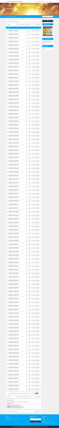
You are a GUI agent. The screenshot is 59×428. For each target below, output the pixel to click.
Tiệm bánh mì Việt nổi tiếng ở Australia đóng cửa (16, 135)
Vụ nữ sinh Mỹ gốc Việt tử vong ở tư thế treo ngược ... (17, 338)
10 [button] (35, 24)
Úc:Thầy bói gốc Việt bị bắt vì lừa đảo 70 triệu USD (16, 178)
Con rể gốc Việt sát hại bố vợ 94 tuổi (14, 276)
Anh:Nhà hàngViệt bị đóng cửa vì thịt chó (15, 280)
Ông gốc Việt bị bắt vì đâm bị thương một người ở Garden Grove (18, 381)
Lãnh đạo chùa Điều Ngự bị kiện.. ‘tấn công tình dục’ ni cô (17, 298)
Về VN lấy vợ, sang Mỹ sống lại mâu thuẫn (15, 70)
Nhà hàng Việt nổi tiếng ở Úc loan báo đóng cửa (16, 251)
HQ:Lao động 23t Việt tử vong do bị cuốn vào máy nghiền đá (18, 59)
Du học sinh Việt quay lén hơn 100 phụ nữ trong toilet (17, 62)
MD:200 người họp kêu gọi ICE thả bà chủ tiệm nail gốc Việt (17, 385)
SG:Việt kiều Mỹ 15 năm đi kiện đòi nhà (14, 269)
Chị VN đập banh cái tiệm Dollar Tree (14, 48)
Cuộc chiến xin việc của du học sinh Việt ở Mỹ (15, 164)
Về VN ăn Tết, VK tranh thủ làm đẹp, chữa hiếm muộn (17, 102)
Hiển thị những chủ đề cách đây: (14, 393)
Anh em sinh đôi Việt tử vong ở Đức (14, 327)
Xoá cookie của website (45, 422)
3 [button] (31, 24)
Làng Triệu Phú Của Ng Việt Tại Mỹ (14, 247)
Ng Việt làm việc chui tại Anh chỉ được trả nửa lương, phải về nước (18, 305)
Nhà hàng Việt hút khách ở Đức (13, 204)
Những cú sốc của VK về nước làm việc (14, 236)
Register (43, 1)
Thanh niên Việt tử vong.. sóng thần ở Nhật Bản (16, 312)
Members (43, 421)
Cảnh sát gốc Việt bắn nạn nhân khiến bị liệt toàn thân (17, 196)
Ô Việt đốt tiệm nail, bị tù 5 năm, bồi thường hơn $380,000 (17, 254)
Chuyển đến (38, 411)
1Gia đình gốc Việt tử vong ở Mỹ (13, 88)
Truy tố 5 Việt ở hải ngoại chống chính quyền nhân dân (17, 229)
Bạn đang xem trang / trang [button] (24, 24)
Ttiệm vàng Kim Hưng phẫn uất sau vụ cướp (15, 225)
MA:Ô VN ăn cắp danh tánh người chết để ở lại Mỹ (16, 345)
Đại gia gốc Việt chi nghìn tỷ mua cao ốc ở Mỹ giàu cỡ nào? (17, 334)
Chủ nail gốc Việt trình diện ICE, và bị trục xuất (15, 175)
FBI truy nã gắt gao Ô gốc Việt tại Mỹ (14, 66)
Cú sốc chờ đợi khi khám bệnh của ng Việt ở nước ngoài (17, 240)
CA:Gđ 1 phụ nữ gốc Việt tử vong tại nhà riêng (15, 222)
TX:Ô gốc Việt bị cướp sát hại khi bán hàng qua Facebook (17, 131)
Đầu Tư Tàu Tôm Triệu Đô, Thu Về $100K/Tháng (16, 323)
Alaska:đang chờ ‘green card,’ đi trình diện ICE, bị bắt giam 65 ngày (19, 41)
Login (39, 1)
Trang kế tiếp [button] (38, 24)
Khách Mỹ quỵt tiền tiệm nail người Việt (14, 44)
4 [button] (32, 24)
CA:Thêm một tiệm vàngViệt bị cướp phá (15, 265)
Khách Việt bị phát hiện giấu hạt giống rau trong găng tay (17, 113)
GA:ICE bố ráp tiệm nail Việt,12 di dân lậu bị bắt (16, 388)
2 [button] (30, 24)
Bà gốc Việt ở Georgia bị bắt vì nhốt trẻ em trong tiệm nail (17, 146)
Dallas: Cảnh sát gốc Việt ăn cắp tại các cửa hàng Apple (17, 341)
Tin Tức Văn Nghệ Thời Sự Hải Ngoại (14, 1)
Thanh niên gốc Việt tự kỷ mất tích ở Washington (16, 374)
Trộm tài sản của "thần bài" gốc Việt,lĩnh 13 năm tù (16, 193)
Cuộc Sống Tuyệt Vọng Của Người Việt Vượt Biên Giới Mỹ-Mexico (18, 160)
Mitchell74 (10, 125)
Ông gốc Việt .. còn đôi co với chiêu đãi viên (15, 294)
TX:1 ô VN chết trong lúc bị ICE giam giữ (15, 330)
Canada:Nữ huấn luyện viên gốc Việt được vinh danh (16, 356)
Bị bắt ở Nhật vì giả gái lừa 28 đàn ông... (15, 77)
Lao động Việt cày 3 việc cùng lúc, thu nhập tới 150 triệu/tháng (18, 30)
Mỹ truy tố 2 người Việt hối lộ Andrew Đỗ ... (15, 370)
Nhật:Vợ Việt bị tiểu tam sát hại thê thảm (15, 211)
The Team (43, 420)
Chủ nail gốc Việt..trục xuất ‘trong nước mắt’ (15, 316)
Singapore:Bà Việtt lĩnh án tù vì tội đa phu (15, 73)
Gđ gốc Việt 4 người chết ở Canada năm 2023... (16, 106)
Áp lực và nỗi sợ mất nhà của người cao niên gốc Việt (17, 171)
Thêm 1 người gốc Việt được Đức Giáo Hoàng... (16, 149)
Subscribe (35, 421)
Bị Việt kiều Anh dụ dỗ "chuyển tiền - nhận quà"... (16, 37)
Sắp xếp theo (26, 393)
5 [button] (33, 24)
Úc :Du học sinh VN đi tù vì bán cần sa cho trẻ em (16, 352)
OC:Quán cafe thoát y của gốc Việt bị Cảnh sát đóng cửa (17, 95)
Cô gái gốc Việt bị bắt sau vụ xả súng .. (14, 207)
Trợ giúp (14, 16)
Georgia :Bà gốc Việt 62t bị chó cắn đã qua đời (16, 287)
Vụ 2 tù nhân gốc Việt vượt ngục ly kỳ (14, 120)
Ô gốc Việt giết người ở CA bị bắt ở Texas (15, 258)
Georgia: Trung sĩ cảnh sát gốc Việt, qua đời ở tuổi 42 (17, 142)
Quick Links (9, 16)
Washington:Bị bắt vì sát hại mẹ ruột (14, 84)
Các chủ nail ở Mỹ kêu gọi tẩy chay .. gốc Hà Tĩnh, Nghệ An (17, 359)
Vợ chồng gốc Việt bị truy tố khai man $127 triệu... (16, 153)
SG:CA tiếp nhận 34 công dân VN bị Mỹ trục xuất (16, 55)
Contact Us (43, 418)
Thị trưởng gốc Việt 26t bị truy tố (13, 189)
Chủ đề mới (9, 24)
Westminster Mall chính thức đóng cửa (14, 218)
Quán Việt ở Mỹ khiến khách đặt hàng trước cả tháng (16, 200)
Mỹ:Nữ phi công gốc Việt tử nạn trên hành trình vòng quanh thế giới (19, 309)
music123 (38, 30)
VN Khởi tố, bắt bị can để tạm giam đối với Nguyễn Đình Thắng (18, 117)
